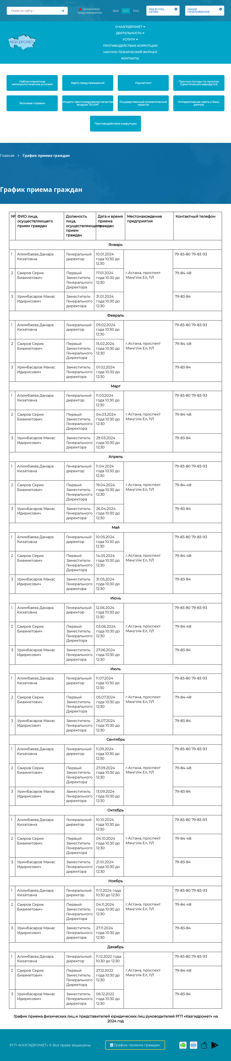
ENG (136, 10)
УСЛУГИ (130, 39)
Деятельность (130, 33)
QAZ (116, 10)
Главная (7, 155)
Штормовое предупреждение (89, 10)
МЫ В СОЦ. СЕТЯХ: (163, 10)
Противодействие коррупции (130, 45)
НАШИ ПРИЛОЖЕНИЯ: (204, 10)
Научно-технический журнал (130, 52)
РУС (126, 10)
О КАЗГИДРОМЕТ (130, 26)
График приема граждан (46, 155)
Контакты (130, 58)
